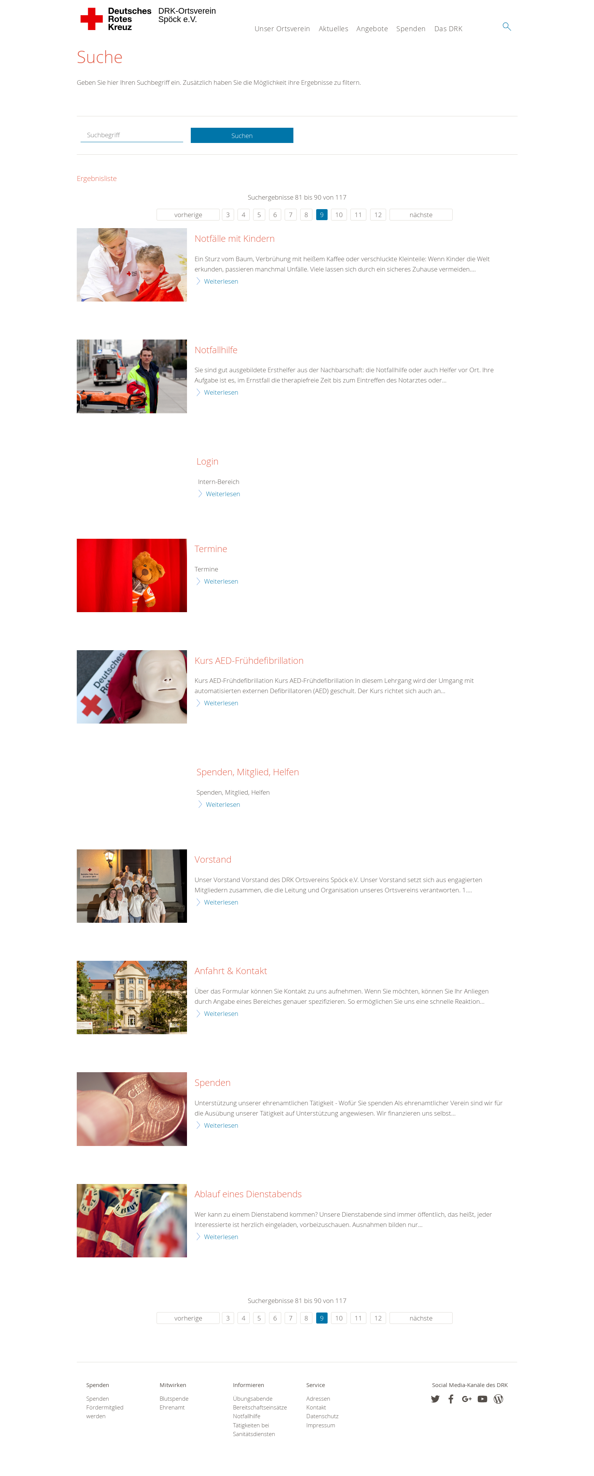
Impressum (320, 1425)
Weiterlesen (221, 281)
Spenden (411, 28)
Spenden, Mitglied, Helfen (247, 772)
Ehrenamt (172, 1407)
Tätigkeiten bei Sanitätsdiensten (254, 1430)
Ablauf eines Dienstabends (248, 1194)
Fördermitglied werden (105, 1412)
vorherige (188, 215)
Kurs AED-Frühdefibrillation (249, 661)
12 (378, 215)
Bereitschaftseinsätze (260, 1407)
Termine (211, 549)
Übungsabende (252, 1399)
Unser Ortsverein (282, 28)
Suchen (242, 135)
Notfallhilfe (216, 350)
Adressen (318, 1399)
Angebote (372, 28)
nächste (421, 215)
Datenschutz (322, 1416)
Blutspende (174, 1399)
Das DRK (448, 28)
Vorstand (213, 860)
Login (207, 462)
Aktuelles (333, 28)
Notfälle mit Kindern (235, 239)
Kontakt (316, 1407)
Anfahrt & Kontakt (231, 971)
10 (339, 215)
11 (358, 215)
